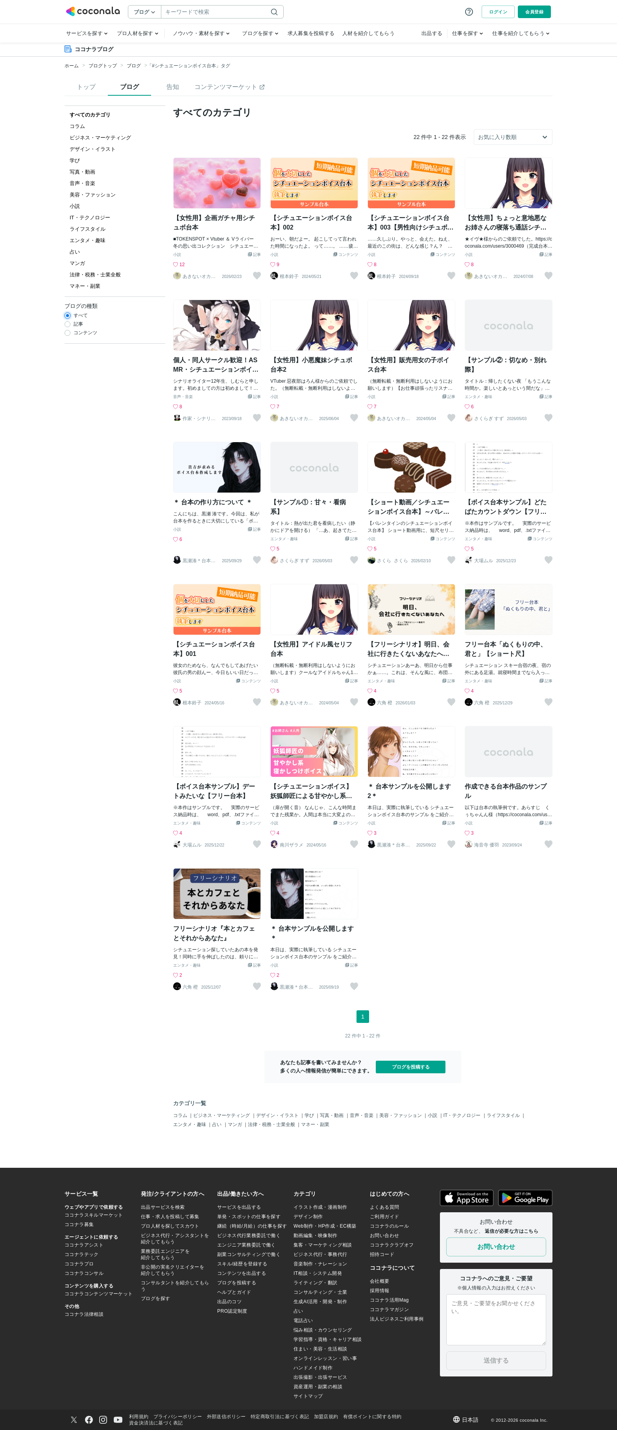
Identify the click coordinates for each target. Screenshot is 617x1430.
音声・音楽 (183, 397)
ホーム (72, 66)
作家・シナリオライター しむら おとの (199, 418)
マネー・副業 (315, 1124)
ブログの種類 (81, 306)
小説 (177, 255)
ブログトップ (103, 66)
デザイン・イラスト (278, 1115)
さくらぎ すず (489, 418)
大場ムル (483, 560)
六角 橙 (384, 702)
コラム (180, 1115)
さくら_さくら (392, 560)
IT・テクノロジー (462, 1115)
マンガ (235, 1124)
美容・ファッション (401, 1115)
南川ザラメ (291, 845)
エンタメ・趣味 (478, 397)
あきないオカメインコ (199, 276)
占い (217, 1124)
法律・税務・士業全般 (272, 1124)
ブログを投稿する (411, 1067)
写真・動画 (332, 1115)
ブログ (134, 66)
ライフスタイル (504, 1115)
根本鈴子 (289, 276)
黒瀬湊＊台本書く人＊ (199, 560)
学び (310, 1115)
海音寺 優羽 (486, 845)
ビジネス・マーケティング (222, 1115)
